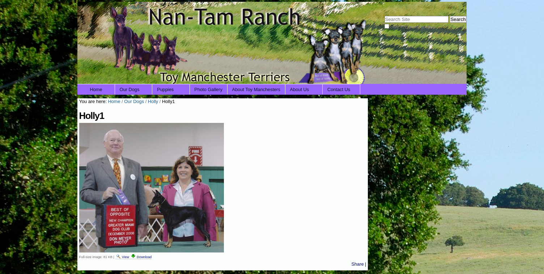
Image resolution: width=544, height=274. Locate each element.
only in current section (412, 27)
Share (357, 264)
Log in (455, 6)
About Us (299, 89)
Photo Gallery (208, 89)
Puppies (165, 89)
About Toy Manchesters (256, 89)
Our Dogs (130, 89)
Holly (153, 101)
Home (96, 89)
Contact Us (338, 89)
